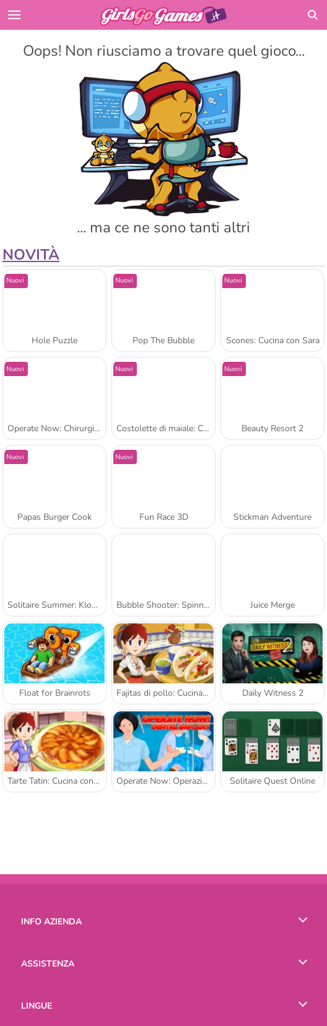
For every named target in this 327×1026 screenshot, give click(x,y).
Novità (30, 255)
